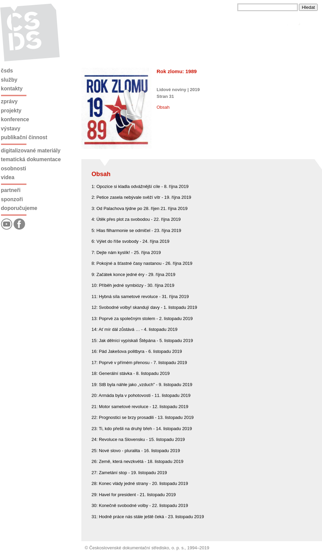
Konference (15, 119)
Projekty (11, 110)
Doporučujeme (19, 208)
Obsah (163, 107)
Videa (8, 177)
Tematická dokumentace (31, 159)
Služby (9, 80)
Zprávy (9, 101)
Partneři (11, 190)
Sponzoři (12, 199)
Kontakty (12, 88)
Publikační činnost (24, 137)
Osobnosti (13, 168)
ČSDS (7, 70)
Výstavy (10, 128)
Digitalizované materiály (31, 150)
